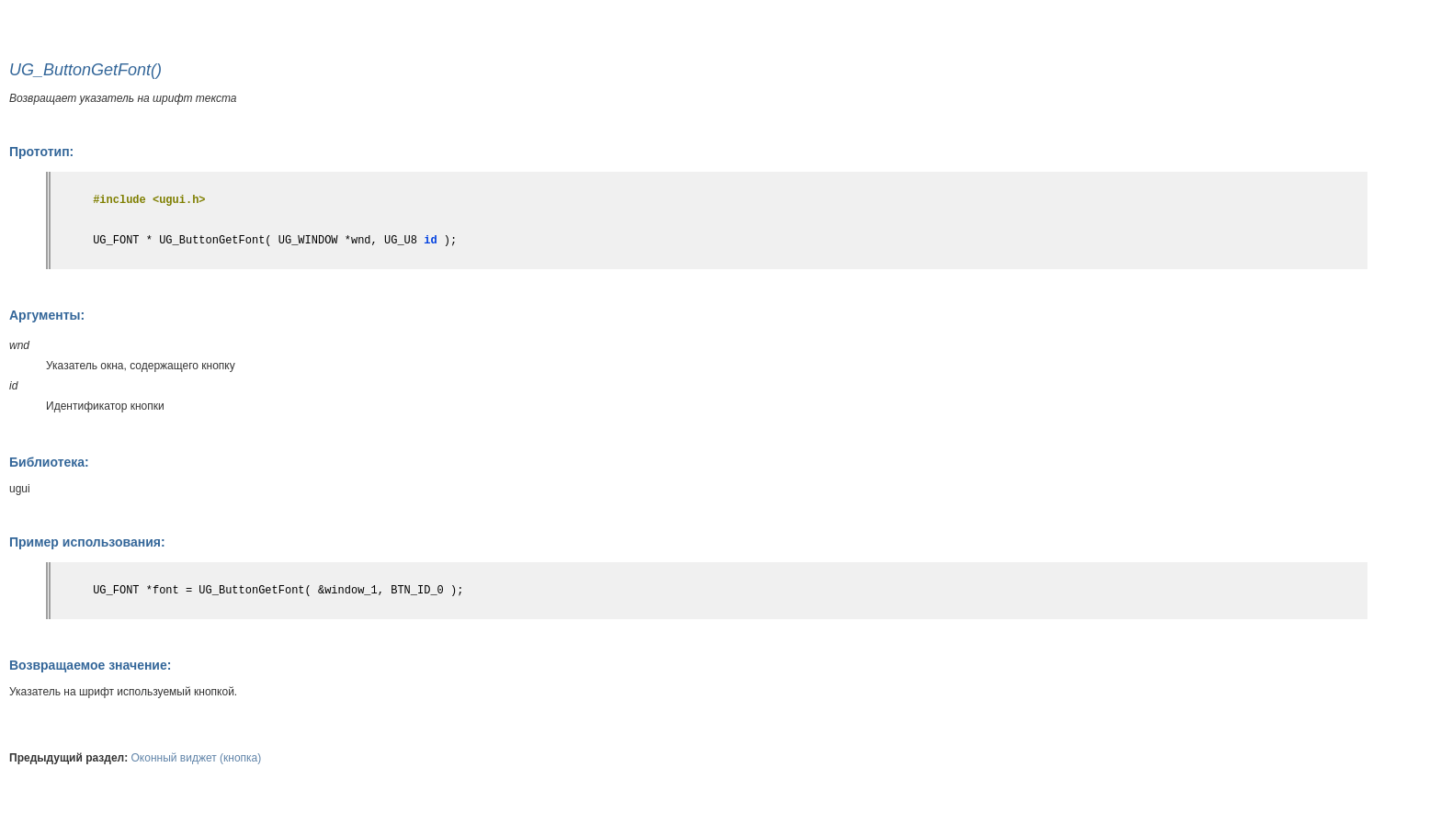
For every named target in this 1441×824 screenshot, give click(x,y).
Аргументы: (47, 315)
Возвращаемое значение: (90, 665)
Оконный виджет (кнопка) (196, 757)
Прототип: (41, 151)
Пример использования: (87, 542)
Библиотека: (49, 462)
